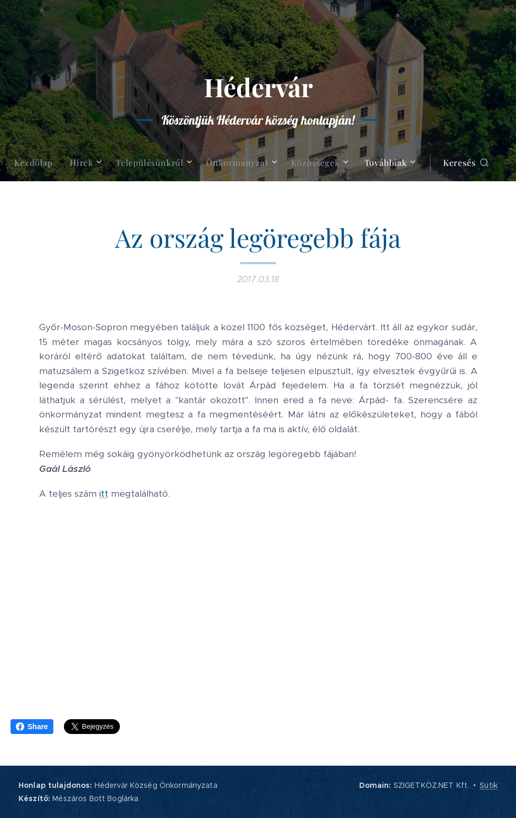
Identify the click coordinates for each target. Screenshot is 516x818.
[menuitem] (37, 163)
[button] (466, 163)
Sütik (489, 785)
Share (32, 726)
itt (103, 493)
